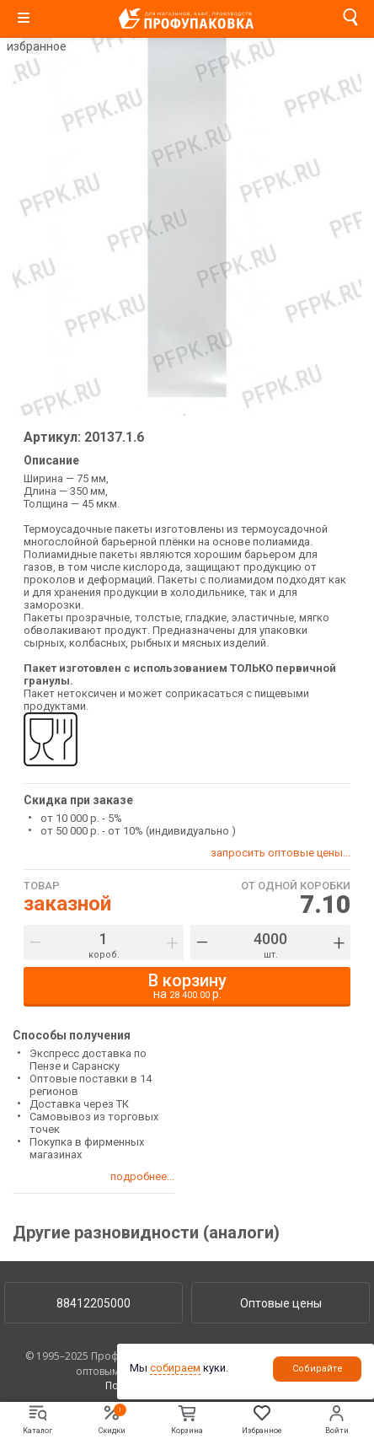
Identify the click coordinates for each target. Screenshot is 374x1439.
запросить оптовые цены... (280, 852)
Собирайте (317, 1368)
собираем (175, 1367)
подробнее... (142, 1176)
